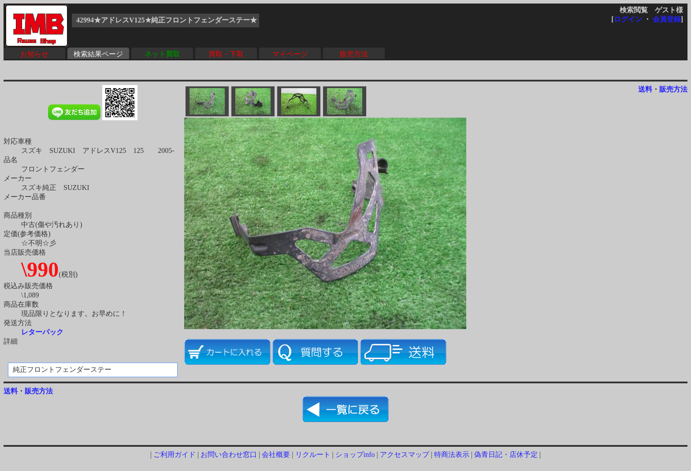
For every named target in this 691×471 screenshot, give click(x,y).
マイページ (290, 54)
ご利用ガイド (174, 454)
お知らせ (34, 54)
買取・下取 (226, 54)
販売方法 (354, 54)
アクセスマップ (404, 454)
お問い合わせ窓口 (229, 454)
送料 (645, 89)
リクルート (313, 454)
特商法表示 (451, 454)
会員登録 (667, 19)
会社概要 (276, 454)
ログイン (628, 19)
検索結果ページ (98, 54)
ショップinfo (355, 454)
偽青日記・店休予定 (506, 454)
